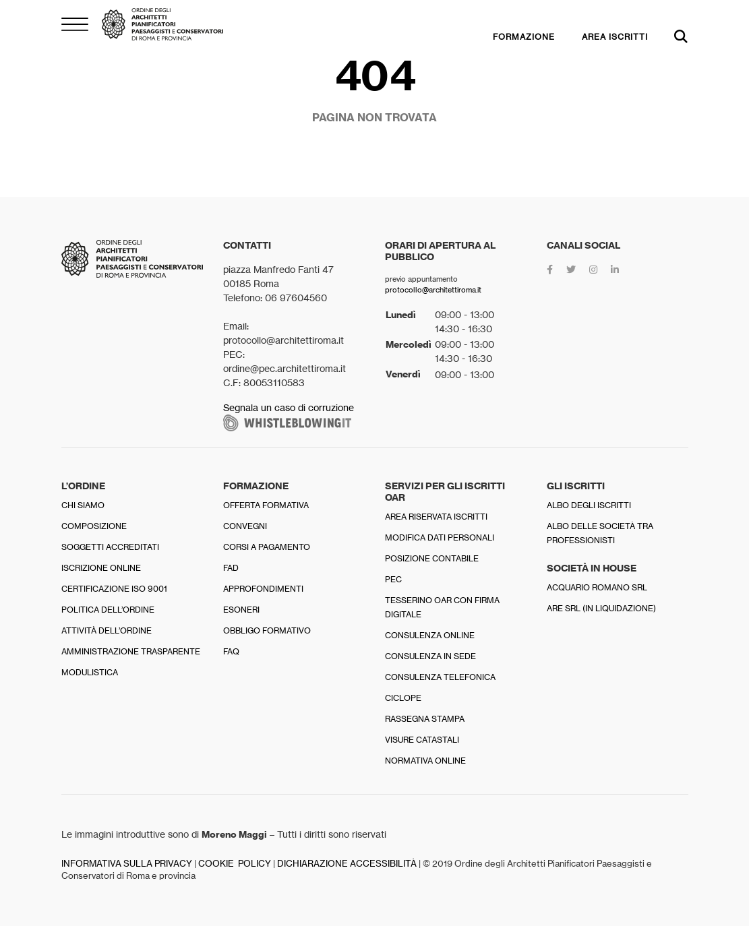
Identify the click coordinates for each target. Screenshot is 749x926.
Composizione (94, 526)
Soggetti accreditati (110, 547)
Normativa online (425, 760)
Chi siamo (82, 505)
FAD (231, 568)
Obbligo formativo (267, 630)
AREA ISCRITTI (615, 37)
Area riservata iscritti (436, 517)
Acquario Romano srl (597, 587)
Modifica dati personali (439, 537)
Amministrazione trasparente (130, 651)
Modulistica (89, 672)
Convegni (245, 526)
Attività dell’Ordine (106, 630)
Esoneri (241, 610)
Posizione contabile (432, 558)
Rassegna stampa (425, 719)
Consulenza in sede (430, 656)
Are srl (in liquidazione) (601, 608)
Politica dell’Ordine (107, 610)
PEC (393, 579)
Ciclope (403, 698)
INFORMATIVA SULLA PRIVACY (126, 864)
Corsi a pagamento (266, 547)
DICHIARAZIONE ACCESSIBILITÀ (347, 864)
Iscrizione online (101, 568)
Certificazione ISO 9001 (114, 589)
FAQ (231, 651)
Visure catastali (422, 740)
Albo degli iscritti (589, 505)
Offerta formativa (266, 505)
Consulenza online (430, 635)
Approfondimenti (263, 589)
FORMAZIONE (524, 37)
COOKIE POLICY (234, 864)
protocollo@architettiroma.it (433, 290)
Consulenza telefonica (440, 677)
